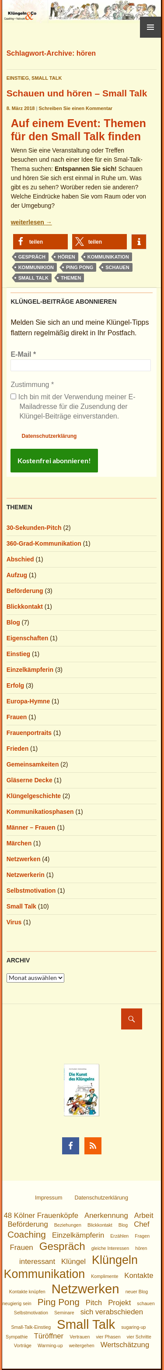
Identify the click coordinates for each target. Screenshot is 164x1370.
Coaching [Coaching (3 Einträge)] (26, 1234)
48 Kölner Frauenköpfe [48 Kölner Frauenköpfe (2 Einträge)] (40, 1215)
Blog (13, 622)
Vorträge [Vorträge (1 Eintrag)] (22, 1345)
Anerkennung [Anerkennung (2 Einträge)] (106, 1215)
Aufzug (17, 575)
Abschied (20, 559)
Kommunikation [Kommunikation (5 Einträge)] (44, 1274)
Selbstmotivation (31, 890)
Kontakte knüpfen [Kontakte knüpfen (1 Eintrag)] (27, 1291)
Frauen (17, 716)
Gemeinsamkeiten (33, 764)
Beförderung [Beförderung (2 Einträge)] (27, 1224)
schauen (117, 267)
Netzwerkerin (26, 874)
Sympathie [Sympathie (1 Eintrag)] (17, 1336)
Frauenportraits (29, 732)
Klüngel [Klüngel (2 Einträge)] (73, 1261)
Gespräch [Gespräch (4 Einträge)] (62, 1246)
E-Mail (23, 354)
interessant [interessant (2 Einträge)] (37, 1261)
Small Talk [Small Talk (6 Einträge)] (86, 1324)
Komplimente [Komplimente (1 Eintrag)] (104, 1276)
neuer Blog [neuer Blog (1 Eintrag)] (137, 1291)
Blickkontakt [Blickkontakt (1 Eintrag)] (99, 1225)
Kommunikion (36, 267)
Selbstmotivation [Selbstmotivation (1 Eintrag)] (31, 1312)
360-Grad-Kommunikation (44, 543)
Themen (71, 277)
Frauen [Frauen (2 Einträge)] (21, 1247)
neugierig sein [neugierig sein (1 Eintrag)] (16, 1303)
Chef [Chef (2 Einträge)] (141, 1224)
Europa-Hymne (28, 701)
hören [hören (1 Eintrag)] (141, 1248)
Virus (14, 922)
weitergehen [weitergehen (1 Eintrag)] (81, 1345)
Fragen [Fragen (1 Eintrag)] (142, 1236)
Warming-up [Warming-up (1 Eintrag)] (50, 1345)
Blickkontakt (25, 606)
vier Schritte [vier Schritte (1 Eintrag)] (139, 1336)
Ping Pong (79, 267)
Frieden (18, 748)
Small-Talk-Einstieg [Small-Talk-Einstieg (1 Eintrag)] (31, 1327)
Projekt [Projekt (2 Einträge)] (119, 1303)
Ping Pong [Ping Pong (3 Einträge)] (59, 1302)
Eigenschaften (28, 638)
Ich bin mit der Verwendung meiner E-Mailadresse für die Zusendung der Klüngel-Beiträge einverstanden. (72, 406)
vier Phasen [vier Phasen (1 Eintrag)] (108, 1336)
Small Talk (46, 78)
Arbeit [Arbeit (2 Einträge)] (144, 1215)
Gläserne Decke (29, 780)
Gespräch (31, 256)
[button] (40, 241)
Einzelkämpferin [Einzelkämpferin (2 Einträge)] (78, 1235)
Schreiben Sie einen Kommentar (75, 108)
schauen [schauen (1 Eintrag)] (145, 1303)
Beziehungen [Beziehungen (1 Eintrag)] (67, 1225)
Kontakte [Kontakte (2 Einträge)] (138, 1275)
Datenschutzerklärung (49, 436)
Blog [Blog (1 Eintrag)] (123, 1225)
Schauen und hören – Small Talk (77, 93)
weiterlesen (31, 222)
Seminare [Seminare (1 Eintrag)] (64, 1312)
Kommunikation (108, 256)
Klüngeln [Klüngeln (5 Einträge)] (115, 1260)
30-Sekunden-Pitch (34, 527)
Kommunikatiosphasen (40, 811)
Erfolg (15, 685)
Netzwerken (24, 858)
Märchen (19, 843)
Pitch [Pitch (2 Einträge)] (94, 1303)
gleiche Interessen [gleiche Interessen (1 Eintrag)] (110, 1248)
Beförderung (25, 590)
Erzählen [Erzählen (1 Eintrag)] (119, 1236)
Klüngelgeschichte (34, 795)
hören (66, 256)
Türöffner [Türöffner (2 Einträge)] (48, 1336)
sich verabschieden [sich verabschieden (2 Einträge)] (111, 1312)
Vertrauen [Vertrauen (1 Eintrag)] (80, 1336)
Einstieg (18, 78)
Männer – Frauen (31, 827)
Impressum (48, 1198)
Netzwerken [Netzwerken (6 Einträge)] (85, 1288)
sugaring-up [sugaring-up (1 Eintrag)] (133, 1327)
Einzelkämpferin (30, 669)
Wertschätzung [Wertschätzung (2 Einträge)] (125, 1345)
